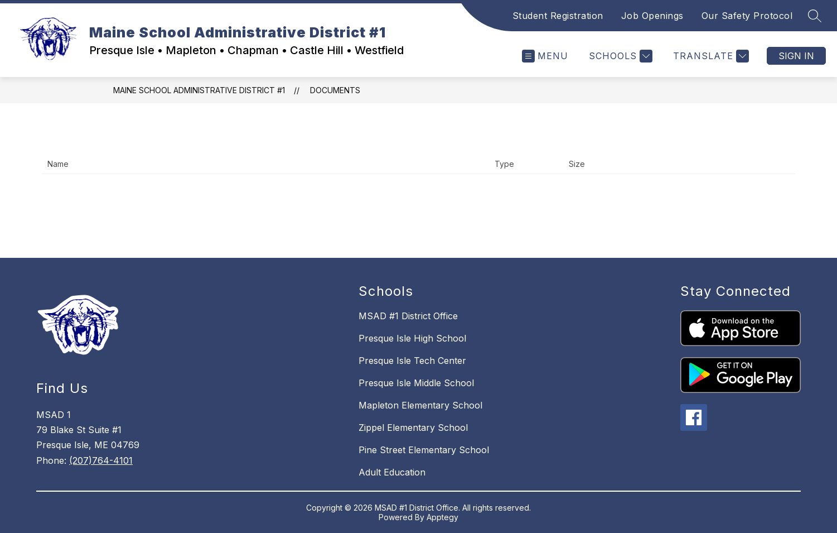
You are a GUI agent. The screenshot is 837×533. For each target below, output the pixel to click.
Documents (335, 90)
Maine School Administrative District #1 (199, 90)
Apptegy (442, 517)
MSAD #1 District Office (408, 315)
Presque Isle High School (412, 338)
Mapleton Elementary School (420, 405)
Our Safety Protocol (747, 15)
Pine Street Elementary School (424, 449)
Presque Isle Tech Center (412, 360)
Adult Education (392, 472)
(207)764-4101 (101, 460)
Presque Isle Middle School (416, 382)
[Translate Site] (709, 56)
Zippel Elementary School (413, 427)
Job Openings (652, 15)
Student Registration (557, 15)
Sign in (796, 55)
